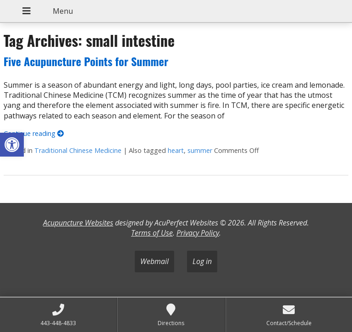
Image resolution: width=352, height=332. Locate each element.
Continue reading (34, 133)
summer (199, 150)
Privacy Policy (197, 233)
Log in (202, 261)
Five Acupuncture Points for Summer (86, 61)
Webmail (154, 261)
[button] (12, 145)
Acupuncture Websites (78, 223)
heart (176, 150)
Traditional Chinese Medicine (77, 150)
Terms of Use (152, 233)
